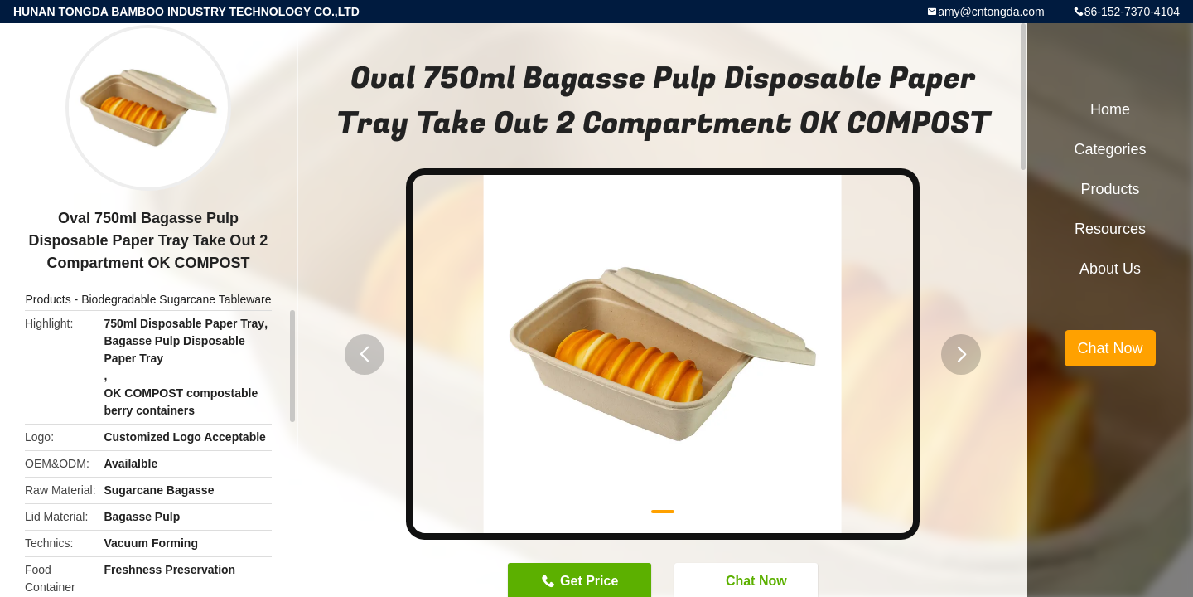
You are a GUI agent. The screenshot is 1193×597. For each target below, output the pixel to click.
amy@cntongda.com (991, 11)
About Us (1110, 268)
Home (1110, 109)
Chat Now (1109, 348)
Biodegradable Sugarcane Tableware (176, 299)
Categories (1110, 149)
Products (47, 299)
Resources (1110, 229)
